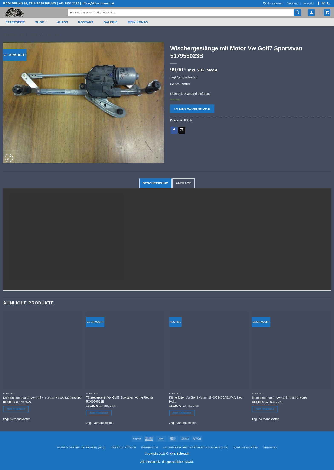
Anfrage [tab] (183, 183)
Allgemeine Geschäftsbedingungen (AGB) (196, 447)
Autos (62, 22)
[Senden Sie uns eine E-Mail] (323, 3)
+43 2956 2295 (69, 3)
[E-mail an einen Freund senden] (181, 130)
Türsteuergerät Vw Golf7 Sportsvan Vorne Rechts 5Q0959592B (119, 399)
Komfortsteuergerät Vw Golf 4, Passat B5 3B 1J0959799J (42, 397)
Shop (41, 22)
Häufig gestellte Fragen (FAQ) (81, 447)
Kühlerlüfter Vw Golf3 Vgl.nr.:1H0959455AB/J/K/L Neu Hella (206, 399)
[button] (311, 12)
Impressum (149, 447)
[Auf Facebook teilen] (174, 130)
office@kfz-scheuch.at (98, 3)
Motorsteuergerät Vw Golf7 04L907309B (279, 397)
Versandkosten (187, 77)
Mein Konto (138, 22)
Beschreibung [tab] (155, 183)
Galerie (111, 22)
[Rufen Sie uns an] (328, 3)
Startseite (15, 22)
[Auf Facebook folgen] (318, 3)
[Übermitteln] (297, 12)
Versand (293, 3)
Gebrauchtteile (123, 447)
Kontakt (308, 3)
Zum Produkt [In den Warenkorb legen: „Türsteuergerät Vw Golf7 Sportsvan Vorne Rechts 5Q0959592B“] (98, 413)
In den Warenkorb (192, 108)
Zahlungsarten (272, 3)
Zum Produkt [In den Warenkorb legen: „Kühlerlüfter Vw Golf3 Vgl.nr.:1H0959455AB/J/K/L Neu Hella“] (182, 413)
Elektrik (51, 35)
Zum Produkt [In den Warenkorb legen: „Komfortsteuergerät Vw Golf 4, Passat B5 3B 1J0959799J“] (16, 409)
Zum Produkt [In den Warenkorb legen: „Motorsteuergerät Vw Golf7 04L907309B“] (264, 409)
